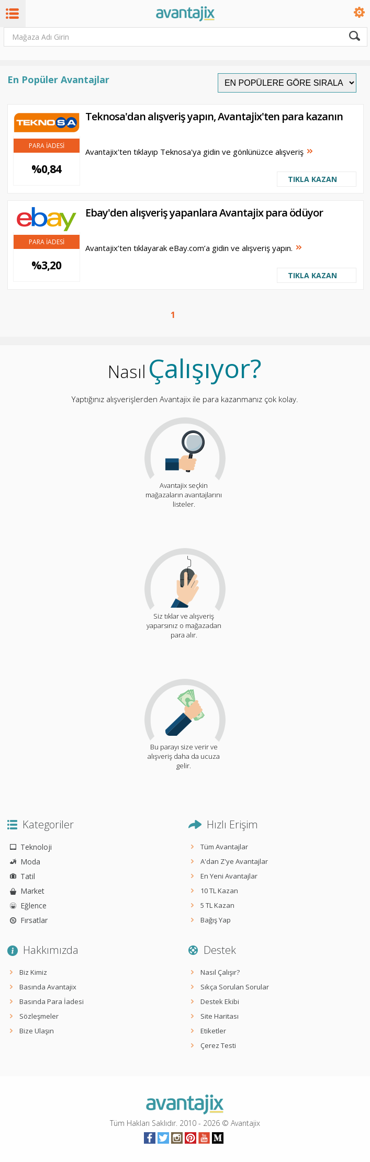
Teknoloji (36, 847)
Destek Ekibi (219, 1001)
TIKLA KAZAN (312, 179)
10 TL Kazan (219, 890)
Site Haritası (219, 1016)
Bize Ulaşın (36, 1030)
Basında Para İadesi (51, 1001)
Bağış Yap (215, 920)
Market (32, 891)
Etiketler (213, 1030)
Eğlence (33, 905)
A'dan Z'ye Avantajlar (234, 861)
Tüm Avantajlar (224, 846)
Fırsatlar (34, 920)
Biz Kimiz (33, 972)
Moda (30, 862)
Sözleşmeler (39, 1016)
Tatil (27, 876)
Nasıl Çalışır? (220, 972)
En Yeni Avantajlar (228, 876)
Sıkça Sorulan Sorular (234, 987)
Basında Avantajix (47, 987)
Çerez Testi (218, 1045)
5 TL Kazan (217, 905)
